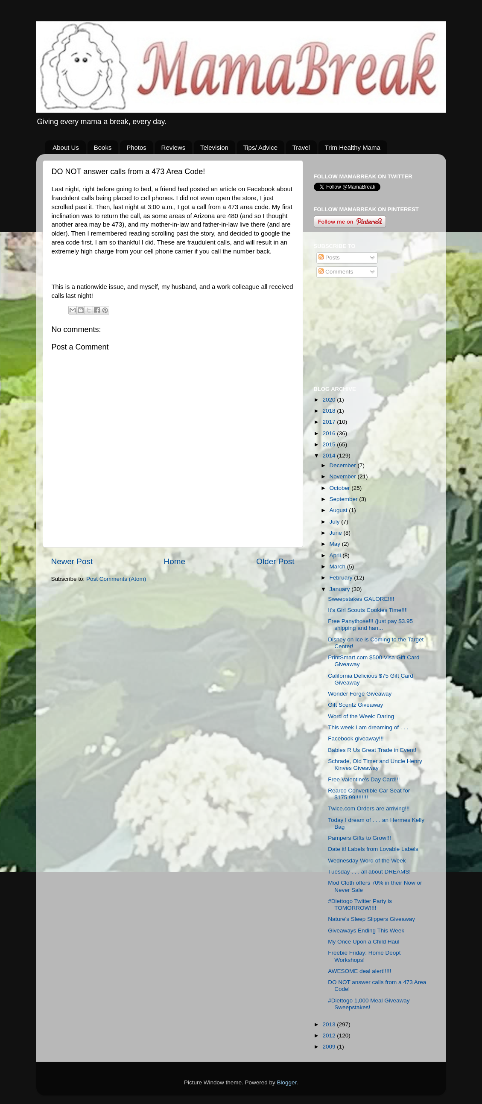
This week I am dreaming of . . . (368, 727)
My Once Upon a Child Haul (363, 941)
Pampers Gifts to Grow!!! (359, 838)
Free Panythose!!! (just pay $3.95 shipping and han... (370, 624)
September (344, 499)
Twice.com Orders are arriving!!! (368, 808)
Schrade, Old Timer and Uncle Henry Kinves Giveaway (375, 764)
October (341, 488)
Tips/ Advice (260, 147)
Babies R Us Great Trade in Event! (372, 750)
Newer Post (72, 561)
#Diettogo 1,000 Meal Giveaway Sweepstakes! (368, 1004)
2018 (329, 411)
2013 (329, 1024)
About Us (66, 147)
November (344, 476)
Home (174, 561)
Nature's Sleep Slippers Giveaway (371, 919)
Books (103, 147)
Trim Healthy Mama (352, 147)
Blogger (287, 1082)
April (336, 555)
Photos (136, 147)
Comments (335, 271)
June (337, 533)
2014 (329, 455)
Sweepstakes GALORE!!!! (361, 599)
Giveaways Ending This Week (366, 930)
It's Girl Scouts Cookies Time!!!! (368, 610)
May (336, 544)
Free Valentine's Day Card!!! (364, 779)
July (336, 522)
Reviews (173, 147)
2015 (329, 444)
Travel (301, 147)
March (338, 566)
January (341, 589)
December (344, 465)
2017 (329, 422)
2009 (329, 1046)
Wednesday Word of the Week (367, 860)
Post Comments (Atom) (116, 579)
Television (214, 147)
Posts (329, 257)
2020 (329, 399)
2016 (329, 433)
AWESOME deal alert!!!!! (359, 971)
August (339, 510)
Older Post (275, 561)
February (342, 577)
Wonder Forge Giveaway (359, 693)
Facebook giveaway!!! (356, 738)
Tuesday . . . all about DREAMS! (369, 871)
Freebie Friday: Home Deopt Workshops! (364, 956)
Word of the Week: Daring (361, 716)
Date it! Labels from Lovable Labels (373, 849)
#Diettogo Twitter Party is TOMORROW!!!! (360, 904)
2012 (329, 1035)
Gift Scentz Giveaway (355, 705)
